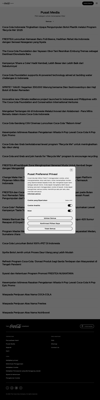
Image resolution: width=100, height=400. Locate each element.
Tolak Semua (50, 228)
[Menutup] (71, 170)
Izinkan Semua (50, 218)
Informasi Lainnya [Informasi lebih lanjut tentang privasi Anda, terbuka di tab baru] (34, 194)
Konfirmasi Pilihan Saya (50, 223)
